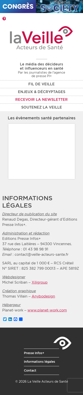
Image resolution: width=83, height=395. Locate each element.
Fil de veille (41, 84)
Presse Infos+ (34, 353)
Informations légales (39, 361)
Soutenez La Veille (41, 107)
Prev (15, 151)
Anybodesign (43, 296)
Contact (30, 370)
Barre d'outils (4, 18)
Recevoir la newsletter (41, 99)
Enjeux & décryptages (41, 92)
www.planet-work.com (47, 310)
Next (67, 151)
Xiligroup (40, 282)
